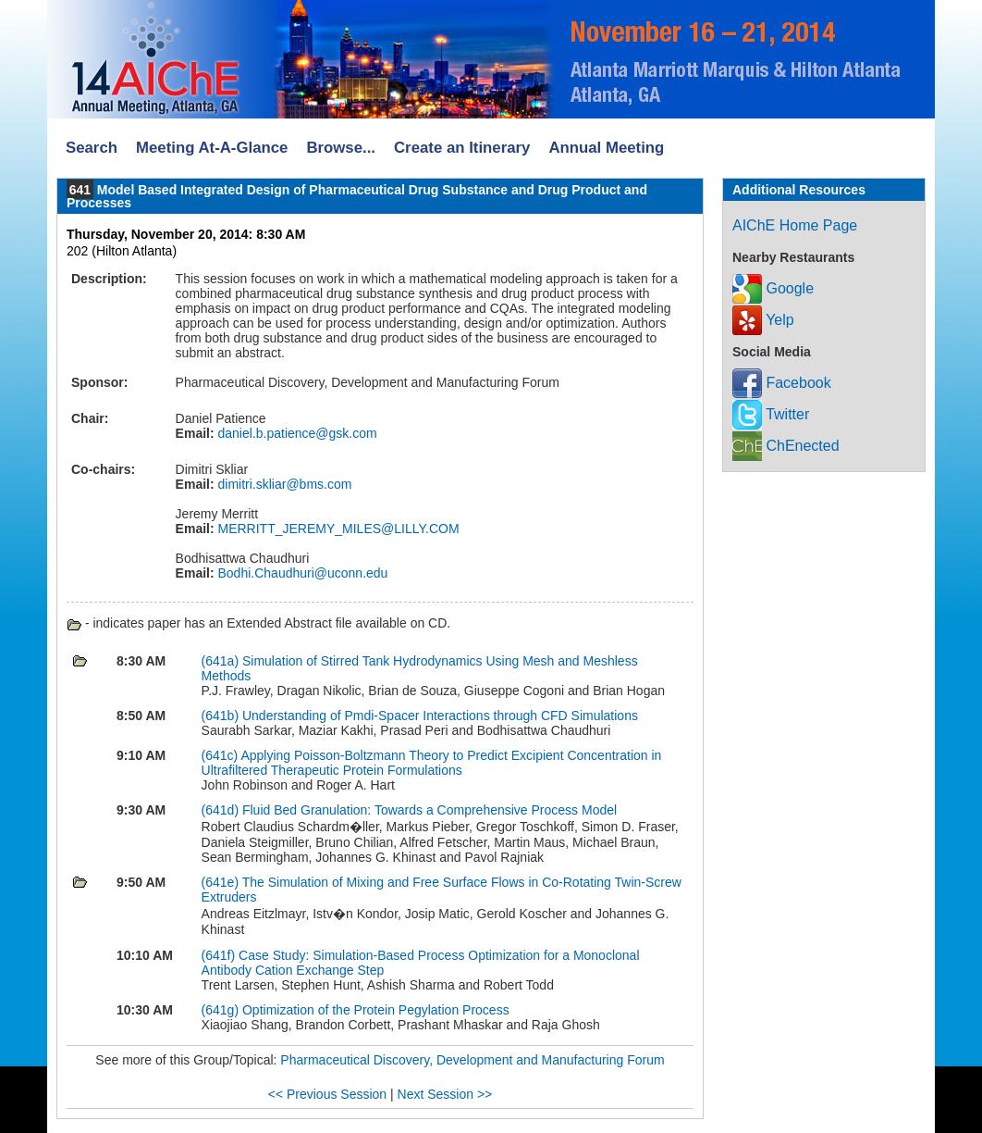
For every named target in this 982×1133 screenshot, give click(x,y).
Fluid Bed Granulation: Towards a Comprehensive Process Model (429, 810)
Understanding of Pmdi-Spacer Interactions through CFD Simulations (440, 715)
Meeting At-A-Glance (212, 147)
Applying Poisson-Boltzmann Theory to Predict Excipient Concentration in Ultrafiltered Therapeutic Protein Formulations (432, 763)
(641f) (220, 955)
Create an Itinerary (462, 147)
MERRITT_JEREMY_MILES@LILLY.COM (337, 528)
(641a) (222, 661)
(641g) (222, 1009)
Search (91, 147)
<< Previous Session (327, 1094)
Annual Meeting (606, 147)
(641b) (222, 715)
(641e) (222, 882)
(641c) (221, 755)
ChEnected (786, 446)
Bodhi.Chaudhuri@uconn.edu (301, 573)
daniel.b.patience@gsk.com (296, 433)
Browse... (340, 147)
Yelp (763, 320)
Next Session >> (445, 1094)
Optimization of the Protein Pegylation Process (375, 1009)
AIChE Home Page (794, 225)
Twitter (770, 414)
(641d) (222, 810)
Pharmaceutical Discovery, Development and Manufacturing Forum (472, 1059)
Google (773, 288)
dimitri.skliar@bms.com (283, 484)
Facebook (781, 383)
